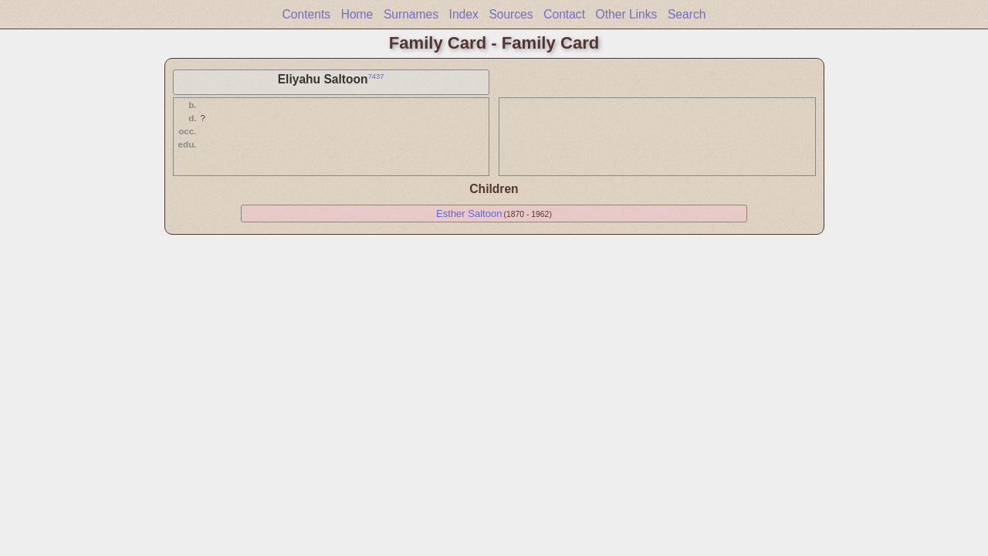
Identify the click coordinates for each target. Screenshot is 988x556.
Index (464, 14)
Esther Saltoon (469, 213)
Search (686, 14)
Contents (306, 14)
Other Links (627, 14)
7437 (376, 76)
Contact (564, 14)
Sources (511, 14)
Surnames (411, 14)
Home (357, 14)
